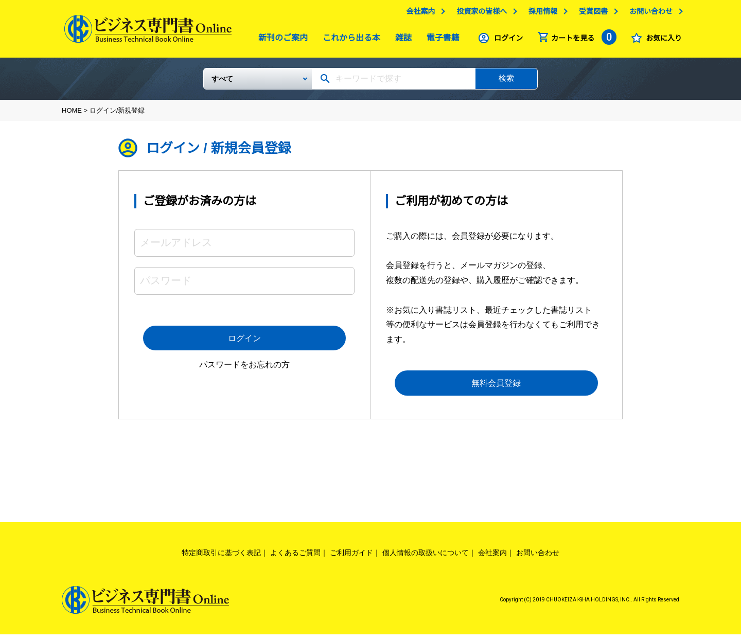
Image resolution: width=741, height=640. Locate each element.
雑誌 (401, 40)
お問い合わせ (648, 14)
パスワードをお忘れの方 (244, 370)
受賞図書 (590, 14)
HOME (72, 114)
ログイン (505, 41)
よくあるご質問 (295, 558)
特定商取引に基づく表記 (221, 558)
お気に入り (661, 41)
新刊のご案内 (280, 40)
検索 (506, 82)
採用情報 (540, 14)
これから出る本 (349, 40)
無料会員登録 (496, 388)
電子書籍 (440, 40)
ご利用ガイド (351, 558)
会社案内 (417, 14)
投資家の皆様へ (479, 14)
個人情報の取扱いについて (425, 558)
